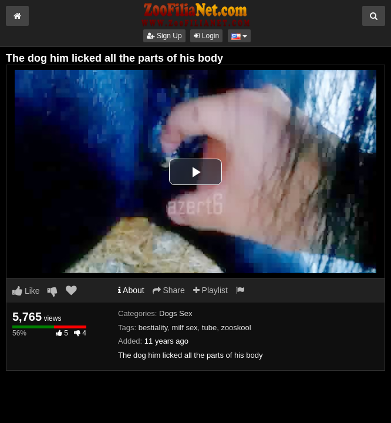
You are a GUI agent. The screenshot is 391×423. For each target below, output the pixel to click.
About (131, 290)
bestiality (153, 327)
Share (169, 290)
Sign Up (164, 36)
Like (26, 291)
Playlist (210, 290)
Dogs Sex (175, 313)
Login (206, 36)
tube (209, 327)
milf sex (185, 327)
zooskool (236, 327)
